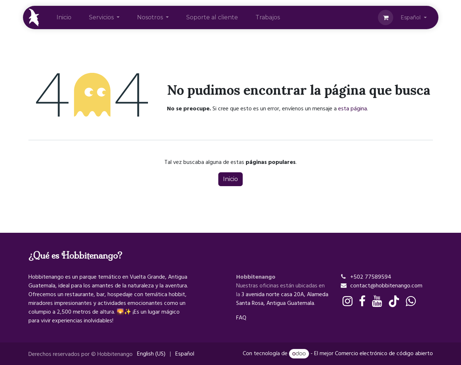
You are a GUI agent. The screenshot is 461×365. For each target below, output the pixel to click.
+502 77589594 (370, 277)
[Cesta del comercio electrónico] (385, 17)
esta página (352, 109)
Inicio (230, 179)
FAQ (241, 318)
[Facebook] (362, 301)
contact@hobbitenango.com (386, 286)
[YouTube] (377, 301)
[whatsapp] (410, 301)
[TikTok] (394, 301)
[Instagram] (347, 301)
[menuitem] (64, 17)
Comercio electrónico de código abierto (384, 354)
